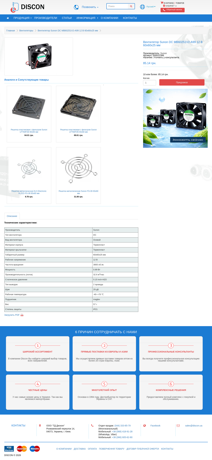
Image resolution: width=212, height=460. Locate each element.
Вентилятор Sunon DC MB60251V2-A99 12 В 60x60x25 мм (68, 30)
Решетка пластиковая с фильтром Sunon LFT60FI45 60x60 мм (78, 131)
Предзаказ (182, 82)
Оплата (92, 449)
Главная (10, 30)
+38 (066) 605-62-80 (122, 437)
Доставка (80, 449)
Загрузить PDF (12, 315)
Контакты (130, 18)
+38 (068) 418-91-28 (122, 431)
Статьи (67, 18)
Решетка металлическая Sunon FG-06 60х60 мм (78, 192)
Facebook (155, 425)
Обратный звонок (174, 9)
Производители (45, 18)
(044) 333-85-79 (123, 425)
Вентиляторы (26, 30)
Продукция (23, 18)
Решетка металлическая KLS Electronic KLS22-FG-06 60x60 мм (29, 192)
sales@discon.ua (193, 425)
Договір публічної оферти (143, 449)
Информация (87, 18)
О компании (109, 18)
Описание (12, 216)
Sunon (163, 53)
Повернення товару (111, 449)
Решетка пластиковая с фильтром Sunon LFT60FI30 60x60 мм (29, 131)
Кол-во (146, 78)
